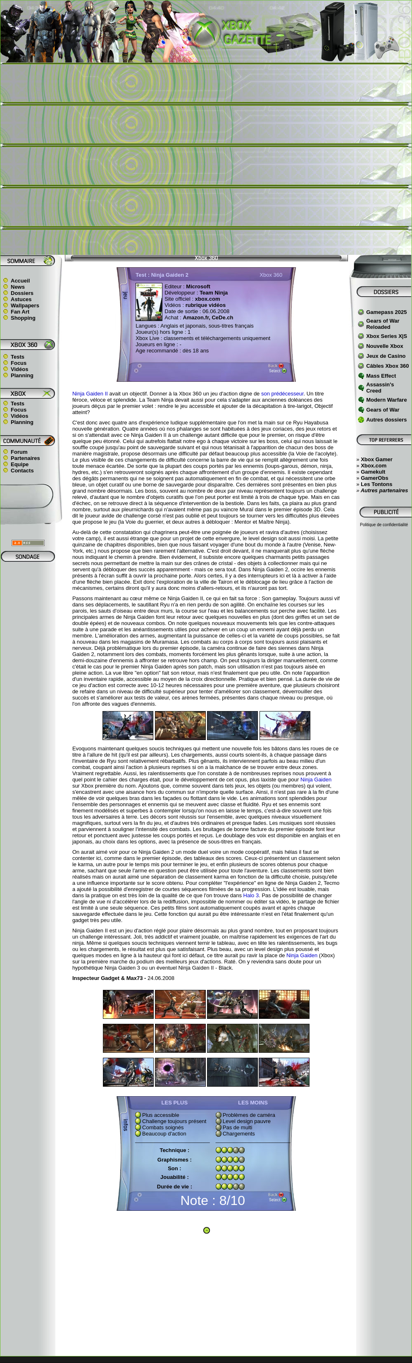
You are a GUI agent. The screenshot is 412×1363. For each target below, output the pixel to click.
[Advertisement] (96, 158)
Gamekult (373, 472)
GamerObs (374, 478)
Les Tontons (376, 484)
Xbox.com (373, 465)
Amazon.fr (196, 317)
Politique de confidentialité (384, 524)
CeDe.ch (222, 317)
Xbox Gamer (377, 459)
